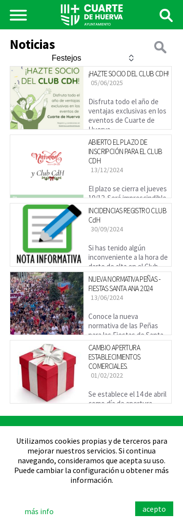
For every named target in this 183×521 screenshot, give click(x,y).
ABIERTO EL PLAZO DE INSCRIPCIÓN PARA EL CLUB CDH (125, 151)
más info (39, 511)
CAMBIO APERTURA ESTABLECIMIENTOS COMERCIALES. (114, 357)
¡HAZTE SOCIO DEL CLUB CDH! (128, 73)
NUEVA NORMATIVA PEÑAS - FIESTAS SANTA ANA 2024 (124, 283)
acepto (154, 509)
